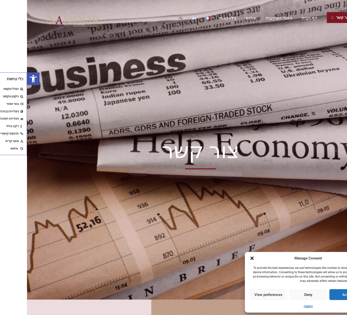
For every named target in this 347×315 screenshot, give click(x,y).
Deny (281, 295)
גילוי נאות (200, 18)
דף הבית (282, 18)
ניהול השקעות (252, 18)
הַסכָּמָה (281, 306)
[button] (6, 78)
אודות (224, 18)
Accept (321, 295)
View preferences (241, 295)
